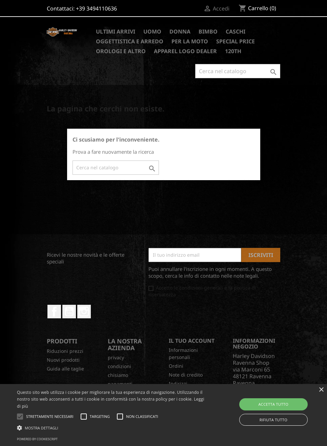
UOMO (152, 31)
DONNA (179, 31)
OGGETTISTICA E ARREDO (129, 41)
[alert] (163, 415)
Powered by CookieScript (37, 439)
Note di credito (186, 374)
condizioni (119, 366)
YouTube (69, 311)
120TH (233, 51)
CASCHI (235, 31)
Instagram (84, 311)
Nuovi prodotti (63, 360)
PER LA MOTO (189, 41)
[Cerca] (237, 71)
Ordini (176, 366)
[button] (112, 427)
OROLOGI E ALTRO (121, 51)
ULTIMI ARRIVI (115, 31)
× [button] (321, 389)
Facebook (54, 311)
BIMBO (208, 31)
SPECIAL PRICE (235, 41)
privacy (116, 357)
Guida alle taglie (65, 368)
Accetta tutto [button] (273, 404)
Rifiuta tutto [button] (273, 419)
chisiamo (118, 375)
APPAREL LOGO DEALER (185, 51)
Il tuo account (191, 340)
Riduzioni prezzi (65, 351)
